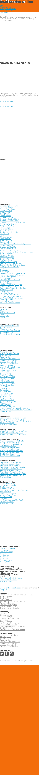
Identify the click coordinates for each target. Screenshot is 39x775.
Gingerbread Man (6, 237)
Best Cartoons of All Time (9, 326)
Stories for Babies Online (11, 570)
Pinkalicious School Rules (9, 470)
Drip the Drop (5, 227)
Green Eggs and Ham (8, 485)
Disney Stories (5, 7)
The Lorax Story (6, 487)
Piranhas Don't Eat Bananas (10, 263)
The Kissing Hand (6, 290)
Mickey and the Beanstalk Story (11, 452)
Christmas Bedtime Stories (10, 219)
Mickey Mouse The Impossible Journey (14, 408)
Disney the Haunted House (10, 367)
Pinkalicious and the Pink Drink (11, 462)
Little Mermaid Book (7, 368)
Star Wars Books (6, 260)
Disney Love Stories (7, 329)
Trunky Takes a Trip (7, 258)
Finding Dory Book (7, 352)
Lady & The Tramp (7, 378)
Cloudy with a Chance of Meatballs (12, 273)
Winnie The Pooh (7, 429)
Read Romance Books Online (12, 571)
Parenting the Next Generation (11, 578)
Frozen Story (5, 388)
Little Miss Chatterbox (8, 548)
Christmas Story (7, 566)
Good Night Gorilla (7, 299)
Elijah (2, 311)
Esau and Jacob (5, 316)
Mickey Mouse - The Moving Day (12, 419)
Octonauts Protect (7, 245)
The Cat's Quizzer (6, 503)
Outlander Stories (6, 207)
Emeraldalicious (6, 477)
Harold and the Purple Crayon (11, 285)
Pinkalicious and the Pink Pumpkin (12, 467)
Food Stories (5, 230)
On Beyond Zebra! (7, 502)
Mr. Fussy (3, 553)
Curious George (6, 278)
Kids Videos (5, 416)
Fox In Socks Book (7, 488)
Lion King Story (5, 405)
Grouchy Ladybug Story (8, 247)
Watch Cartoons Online (8, 424)
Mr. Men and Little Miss (10, 547)
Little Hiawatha (5, 380)
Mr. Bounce (4, 555)
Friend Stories (5, 291)
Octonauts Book (6, 242)
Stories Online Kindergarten (10, 334)
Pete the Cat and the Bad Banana (12, 296)
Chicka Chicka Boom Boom (10, 280)
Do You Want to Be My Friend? (11, 298)
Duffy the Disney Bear (8, 370)
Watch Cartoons (6, 581)
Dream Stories (5, 216)
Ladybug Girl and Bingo (8, 262)
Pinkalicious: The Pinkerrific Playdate (13, 474)
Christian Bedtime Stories (9, 294)
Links (2, 576)
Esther (2, 314)
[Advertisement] (19, 42)
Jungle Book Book (6, 365)
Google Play (4, 589)
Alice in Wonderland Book (9, 363)
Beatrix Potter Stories (8, 209)
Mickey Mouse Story (7, 406)
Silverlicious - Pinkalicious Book (11, 472)
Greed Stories (5, 214)
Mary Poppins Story (7, 377)
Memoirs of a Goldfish (8, 224)
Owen (2, 235)
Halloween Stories (7, 229)
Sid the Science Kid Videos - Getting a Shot (15, 421)
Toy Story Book (5, 355)
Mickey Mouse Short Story (10, 456)
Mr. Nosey (4, 550)
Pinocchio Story (6, 395)
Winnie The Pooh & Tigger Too (11, 433)
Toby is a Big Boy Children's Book (12, 265)
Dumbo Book (5, 372)
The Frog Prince (6, 240)
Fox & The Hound (6, 375)
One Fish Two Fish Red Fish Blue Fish (14, 490)
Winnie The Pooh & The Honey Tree (13, 431)
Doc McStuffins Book (8, 248)
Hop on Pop (4, 498)
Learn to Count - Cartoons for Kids (13, 418)
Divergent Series (6, 211)
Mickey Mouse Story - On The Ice (12, 441)
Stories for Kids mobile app (10, 588)
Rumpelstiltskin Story (7, 385)
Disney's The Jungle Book (9, 360)
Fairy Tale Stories (6, 293)
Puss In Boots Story (7, 383)
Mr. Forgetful (5, 561)
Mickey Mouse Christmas (9, 449)
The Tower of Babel (7, 313)
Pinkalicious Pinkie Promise (10, 465)
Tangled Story (5, 390)
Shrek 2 (3, 268)
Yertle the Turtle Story (8, 495)
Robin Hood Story (6, 398)
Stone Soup (4, 281)
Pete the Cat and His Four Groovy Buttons (15, 244)
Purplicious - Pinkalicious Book (11, 469)
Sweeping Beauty (6, 301)
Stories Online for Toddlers (10, 331)
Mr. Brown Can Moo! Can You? (11, 500)
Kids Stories (4, 5)
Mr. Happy (4, 556)
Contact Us (5, 650)
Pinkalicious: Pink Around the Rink (12, 475)
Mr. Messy (4, 558)
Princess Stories (6, 327)
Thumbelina (4, 270)
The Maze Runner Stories (9, 221)
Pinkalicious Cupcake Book (10, 464)
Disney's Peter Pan (7, 403)
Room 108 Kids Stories (8, 580)
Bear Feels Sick (5, 239)
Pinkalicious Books (8, 460)
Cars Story (4, 386)
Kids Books (4, 12)
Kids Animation (6, 573)
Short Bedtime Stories (9, 324)
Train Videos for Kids (7, 332)
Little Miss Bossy (6, 552)
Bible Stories (5, 308)
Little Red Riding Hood (8, 276)
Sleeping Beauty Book (8, 362)
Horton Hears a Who (8, 493)
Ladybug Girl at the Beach (9, 267)
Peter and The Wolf (7, 400)
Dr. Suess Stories (6, 10)
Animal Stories (5, 212)
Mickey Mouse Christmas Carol (11, 451)
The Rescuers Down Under (10, 232)
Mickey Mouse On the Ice (9, 354)
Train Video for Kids (7, 423)
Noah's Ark (4, 309)
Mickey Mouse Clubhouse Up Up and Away (16, 410)
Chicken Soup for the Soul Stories (12, 222)
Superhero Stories (7, 217)
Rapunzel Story (5, 373)
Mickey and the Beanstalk (9, 442)
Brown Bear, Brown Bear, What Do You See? (16, 252)
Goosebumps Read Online (9, 206)
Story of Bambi (5, 391)
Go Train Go (4, 234)
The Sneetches (5, 492)
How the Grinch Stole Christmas (12, 275)
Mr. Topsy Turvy (6, 560)
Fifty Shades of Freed (9, 568)
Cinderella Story (6, 357)
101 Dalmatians (6, 396)
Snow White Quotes (7, 101)
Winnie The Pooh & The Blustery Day (13, 434)
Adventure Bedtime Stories (10, 303)
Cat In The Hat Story (7, 483)
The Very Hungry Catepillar (9, 250)
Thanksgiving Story (7, 257)
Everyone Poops (6, 283)
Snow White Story (6, 106)
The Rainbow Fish (6, 253)
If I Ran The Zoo (6, 497)
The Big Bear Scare (7, 454)
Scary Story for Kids (9, 575)
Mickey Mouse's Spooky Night (11, 444)
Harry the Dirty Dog (7, 225)
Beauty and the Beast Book (10, 359)
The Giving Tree (5, 271)
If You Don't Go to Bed (8, 286)
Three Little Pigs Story (8, 401)
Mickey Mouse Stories (8, 9)
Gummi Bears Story (7, 382)
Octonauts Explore (7, 255)
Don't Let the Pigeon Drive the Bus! (13, 288)
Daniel (2, 317)
